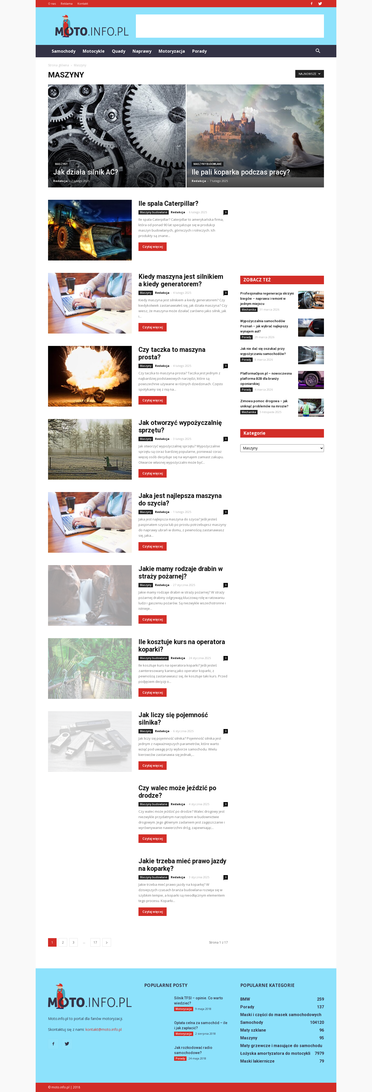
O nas (52, 3)
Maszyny (61, 164)
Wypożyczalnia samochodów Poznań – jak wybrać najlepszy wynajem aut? (264, 326)
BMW (245, 999)
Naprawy (142, 51)
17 (95, 942)
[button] (318, 51)
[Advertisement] (230, 26)
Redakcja (60, 181)
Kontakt (83, 3)
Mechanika (249, 309)
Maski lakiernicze (257, 1061)
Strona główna (58, 65)
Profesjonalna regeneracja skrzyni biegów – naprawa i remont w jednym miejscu (267, 298)
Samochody (63, 51)
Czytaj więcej (152, 247)
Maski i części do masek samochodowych (280, 1014)
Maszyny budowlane (207, 164)
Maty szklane (253, 1030)
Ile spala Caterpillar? (168, 203)
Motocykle (94, 51)
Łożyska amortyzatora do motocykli (275, 1053)
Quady (118, 51)
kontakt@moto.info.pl (104, 1029)
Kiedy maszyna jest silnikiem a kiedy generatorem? (180, 280)
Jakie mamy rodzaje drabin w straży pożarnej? (180, 572)
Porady (199, 51)
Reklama (67, 3)
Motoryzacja (172, 51)
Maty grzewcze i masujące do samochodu (281, 1045)
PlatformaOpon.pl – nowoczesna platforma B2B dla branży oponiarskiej (266, 378)
